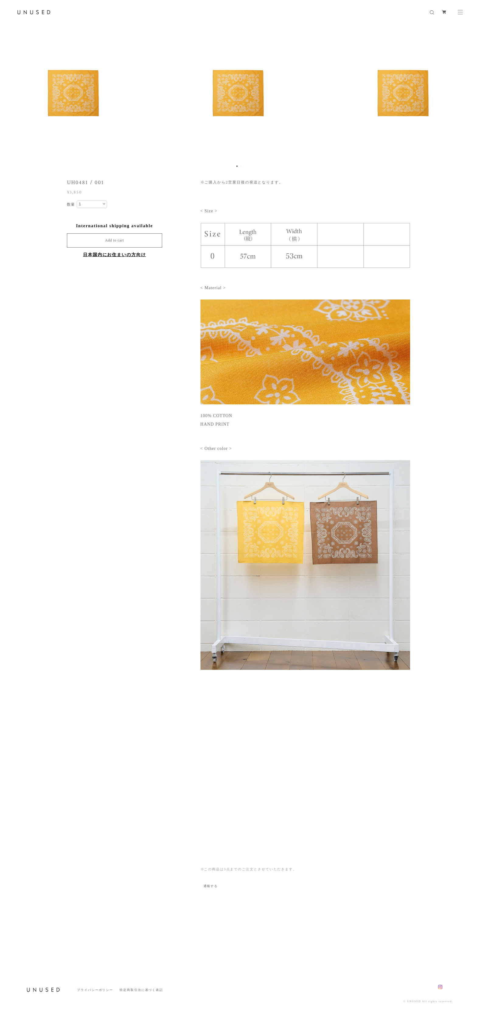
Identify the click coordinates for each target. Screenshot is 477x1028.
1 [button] (237, 166)
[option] (238, 92)
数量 (71, 204)
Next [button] (468, 93)
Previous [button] (9, 93)
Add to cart (114, 240)
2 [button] (241, 166)
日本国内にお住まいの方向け (114, 254)
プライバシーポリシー (95, 990)
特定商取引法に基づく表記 (141, 990)
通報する (211, 886)
